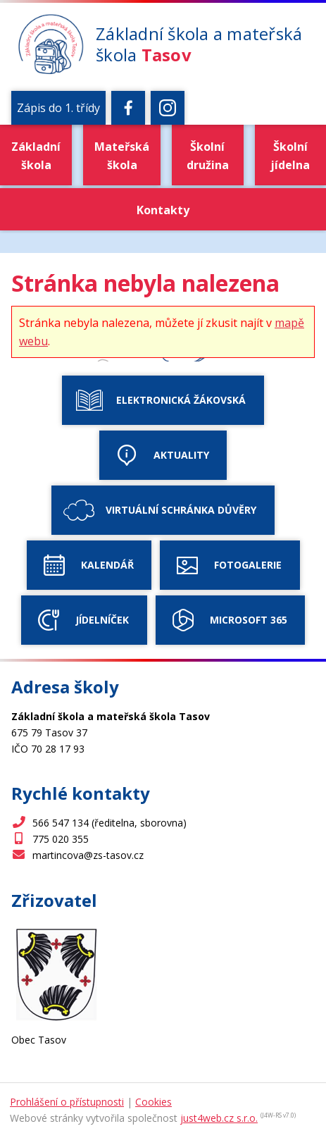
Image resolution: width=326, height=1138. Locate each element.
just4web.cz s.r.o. (219, 1118)
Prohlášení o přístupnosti (67, 1101)
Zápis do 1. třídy (58, 108)
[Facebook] (128, 108)
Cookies (153, 1101)
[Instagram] (167, 108)
